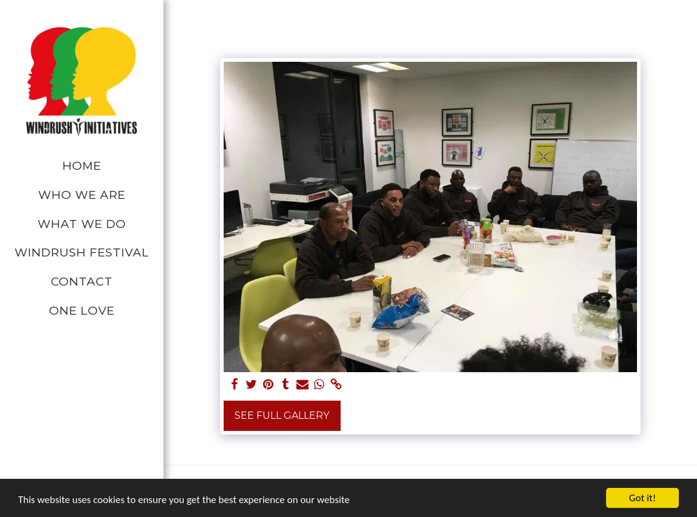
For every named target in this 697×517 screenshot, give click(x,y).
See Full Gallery (282, 415)
